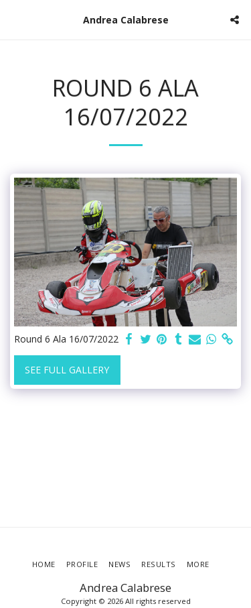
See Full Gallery (67, 369)
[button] (14, 19)
